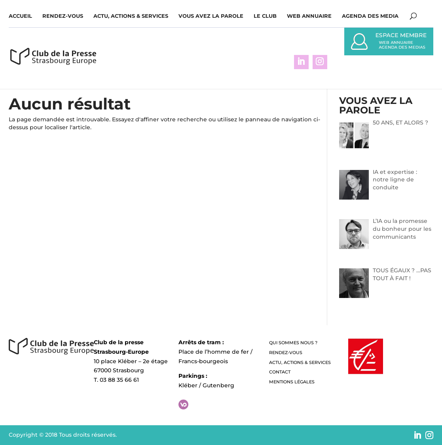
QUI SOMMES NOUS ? (293, 342)
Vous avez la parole (210, 16)
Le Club (265, 16)
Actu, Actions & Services (130, 16)
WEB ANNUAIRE (309, 16)
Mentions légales (292, 382)
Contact (279, 372)
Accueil (20, 16)
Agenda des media (370, 16)
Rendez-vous (62, 16)
